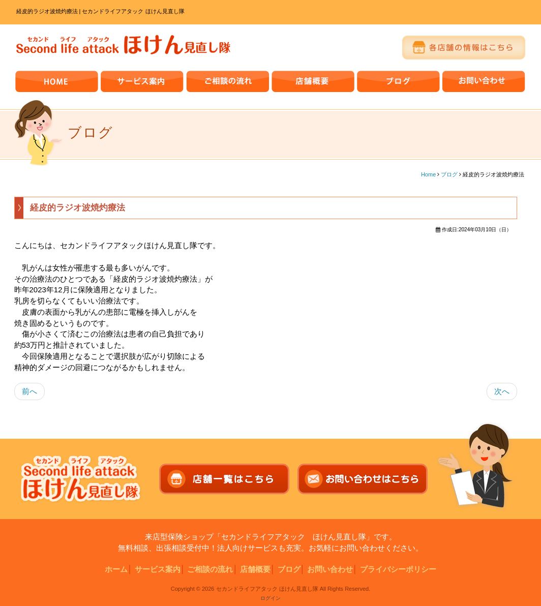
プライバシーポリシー (398, 569)
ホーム (116, 569)
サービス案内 (158, 569)
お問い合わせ (330, 569)
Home (428, 174)
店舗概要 (255, 569)
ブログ (449, 174)
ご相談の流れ (210, 569)
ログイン (270, 598)
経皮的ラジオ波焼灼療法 (77, 208)
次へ (501, 391)
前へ (29, 391)
